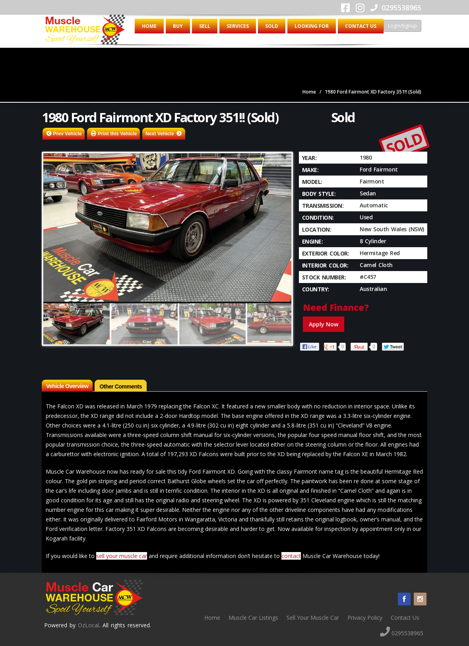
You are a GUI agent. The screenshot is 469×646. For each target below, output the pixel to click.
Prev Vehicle (67, 134)
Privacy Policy (364, 617)
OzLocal (88, 625)
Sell (204, 26)
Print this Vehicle (117, 134)
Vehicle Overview (67, 386)
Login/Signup (402, 25)
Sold (271, 26)
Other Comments (120, 386)
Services (238, 26)
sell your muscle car (121, 556)
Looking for (312, 26)
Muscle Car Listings (253, 617)
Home (149, 26)
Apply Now (323, 324)
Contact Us (360, 26)
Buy (178, 26)
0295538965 (395, 7)
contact (291, 556)
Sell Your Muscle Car (313, 617)
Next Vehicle (159, 134)
